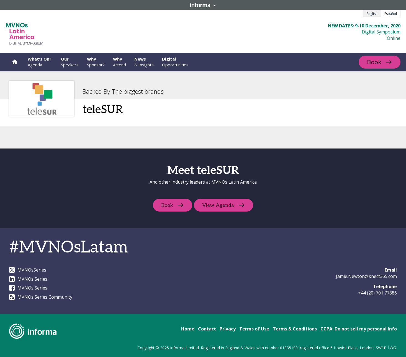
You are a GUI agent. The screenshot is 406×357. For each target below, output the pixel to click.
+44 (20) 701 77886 (377, 293)
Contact (207, 329)
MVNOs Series (28, 279)
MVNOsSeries (27, 270)
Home (187, 329)
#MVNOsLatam (68, 247)
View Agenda (219, 205)
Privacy (228, 329)
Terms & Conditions (295, 329)
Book (374, 62)
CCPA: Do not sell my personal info (358, 329)
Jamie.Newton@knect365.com (366, 276)
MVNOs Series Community (40, 297)
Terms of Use (254, 329)
